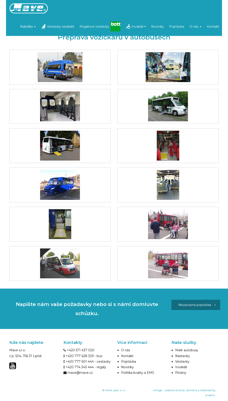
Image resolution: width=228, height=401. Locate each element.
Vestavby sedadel (60, 27)
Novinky (157, 27)
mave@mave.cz (80, 373)
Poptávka (176, 27)
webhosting (207, 390)
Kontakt (213, 27)
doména (191, 390)
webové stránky (175, 390)
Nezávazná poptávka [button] (197, 305)
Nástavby (182, 356)
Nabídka (28, 27)
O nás (195, 27)
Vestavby (182, 362)
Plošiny (180, 373)
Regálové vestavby (94, 27)
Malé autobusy (186, 350)
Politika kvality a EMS (137, 373)
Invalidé (139, 27)
